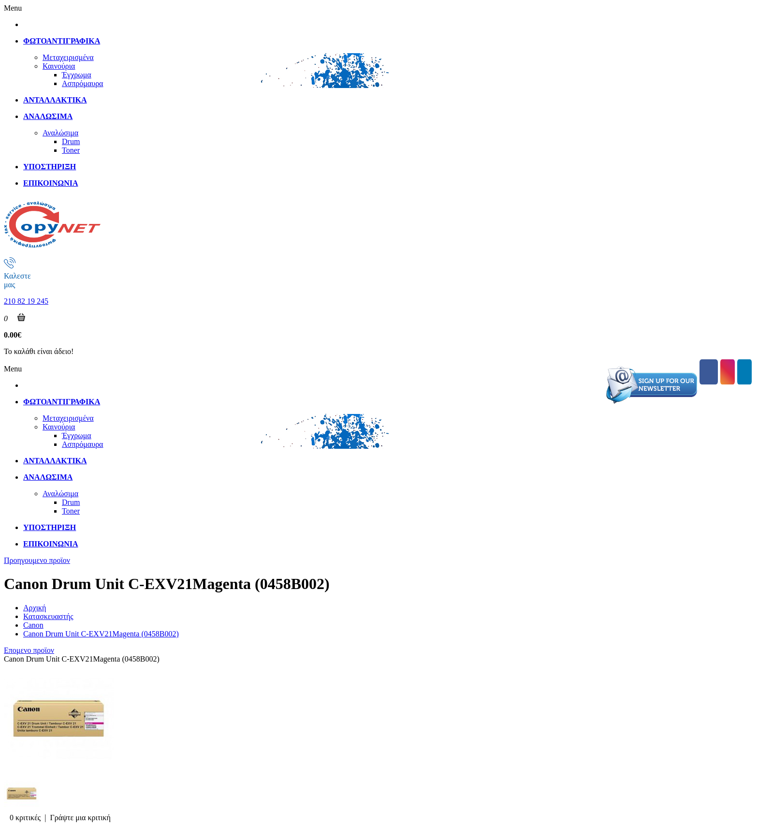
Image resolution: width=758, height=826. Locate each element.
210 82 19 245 (26, 301)
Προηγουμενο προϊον (37, 560)
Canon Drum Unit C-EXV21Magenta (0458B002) (101, 634)
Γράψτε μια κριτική (80, 817)
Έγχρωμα (76, 75)
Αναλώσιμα (60, 133)
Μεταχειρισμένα (68, 57)
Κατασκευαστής (48, 616)
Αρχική (34, 608)
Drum (71, 141)
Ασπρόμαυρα (82, 83)
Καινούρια (59, 66)
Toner (71, 150)
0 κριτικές (25, 817)
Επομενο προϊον (29, 650)
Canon (33, 625)
